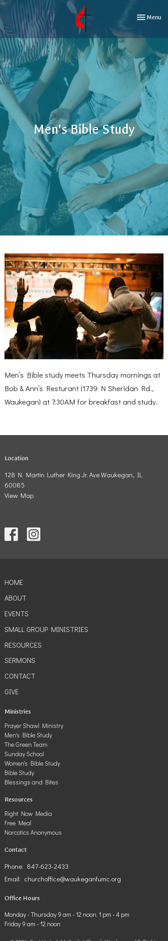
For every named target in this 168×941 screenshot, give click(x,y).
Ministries (17, 711)
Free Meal (17, 823)
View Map (19, 495)
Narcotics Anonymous (33, 832)
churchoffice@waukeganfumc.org (72, 878)
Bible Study (19, 772)
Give (11, 691)
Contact (19, 675)
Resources (23, 644)
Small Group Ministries (46, 629)
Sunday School (24, 753)
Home (13, 582)
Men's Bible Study (28, 735)
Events (16, 613)
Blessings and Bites (31, 782)
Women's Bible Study (32, 763)
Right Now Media (28, 813)
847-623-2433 (48, 866)
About (15, 597)
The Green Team (25, 744)
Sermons (19, 660)
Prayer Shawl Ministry (33, 725)
